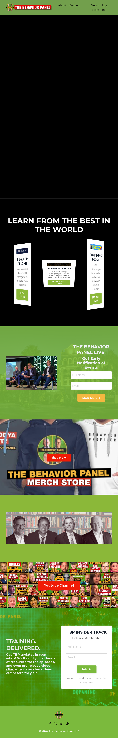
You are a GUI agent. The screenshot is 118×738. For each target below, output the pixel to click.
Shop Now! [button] (59, 457)
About (62, 5)
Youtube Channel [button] (59, 585)
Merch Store (95, 7)
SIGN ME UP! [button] (91, 398)
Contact (74, 5)
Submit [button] (87, 669)
